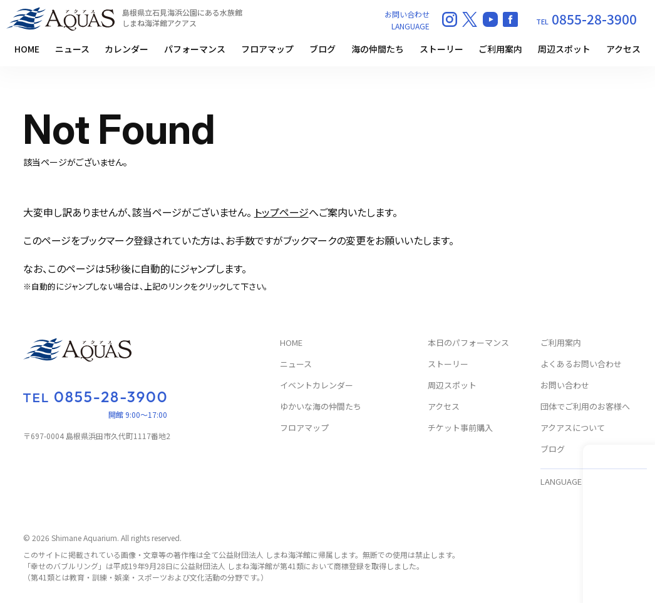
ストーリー (441, 49)
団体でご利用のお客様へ (585, 407)
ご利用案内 (500, 49)
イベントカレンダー (316, 385)
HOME (26, 49)
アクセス (623, 49)
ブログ (322, 49)
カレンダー (126, 49)
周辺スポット (564, 49)
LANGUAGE (410, 26)
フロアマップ (267, 49)
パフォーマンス (194, 49)
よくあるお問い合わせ (581, 364)
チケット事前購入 (460, 428)
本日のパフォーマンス (468, 343)
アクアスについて (572, 428)
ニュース (72, 49)
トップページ (281, 212)
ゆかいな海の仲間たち (320, 407)
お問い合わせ (407, 14)
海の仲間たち (377, 49)
